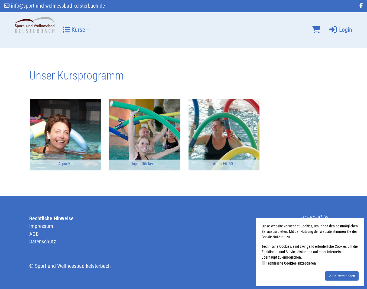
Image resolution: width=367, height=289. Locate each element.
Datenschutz (42, 241)
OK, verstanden (341, 276)
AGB (34, 234)
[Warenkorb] (316, 30)
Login (340, 29)
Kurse (76, 29)
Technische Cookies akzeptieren (291, 263)
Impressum (41, 226)
